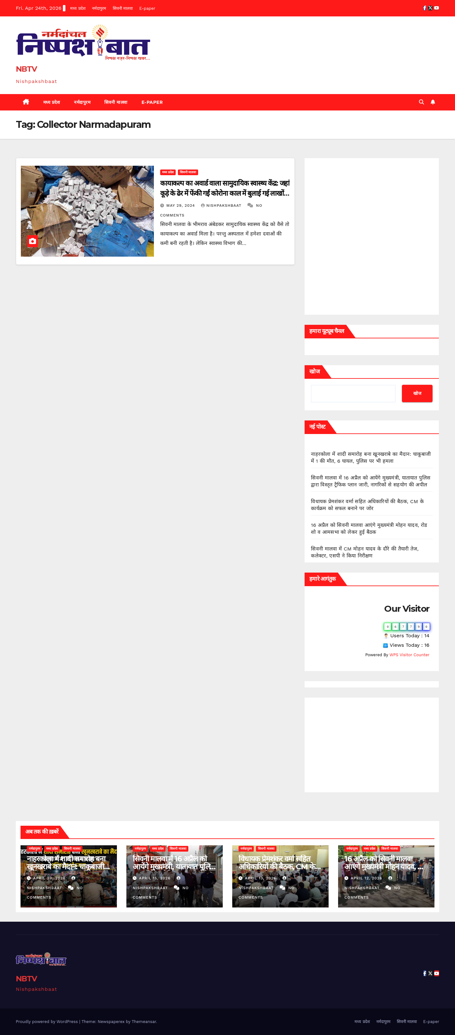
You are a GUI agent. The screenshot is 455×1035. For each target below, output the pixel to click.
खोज (314, 371)
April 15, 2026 (155, 878)
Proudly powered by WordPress (47, 1021)
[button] (421, 102)
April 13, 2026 (261, 878)
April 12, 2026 (367, 878)
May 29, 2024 (182, 205)
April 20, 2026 (50, 878)
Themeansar (144, 1021)
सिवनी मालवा (123, 8)
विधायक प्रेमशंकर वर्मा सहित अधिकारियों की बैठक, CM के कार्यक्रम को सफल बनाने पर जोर (280, 866)
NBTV (26, 69)
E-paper (147, 8)
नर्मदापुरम (99, 8)
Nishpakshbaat (222, 205)
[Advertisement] (372, 745)
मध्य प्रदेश (77, 8)
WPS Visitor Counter (409, 654)
